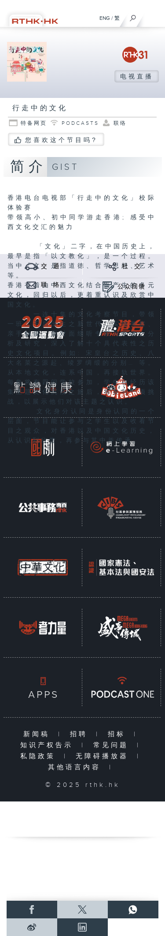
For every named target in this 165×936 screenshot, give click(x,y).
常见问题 (112, 745)
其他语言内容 (76, 767)
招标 (118, 734)
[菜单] (153, 16)
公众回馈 (131, 286)
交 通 (50, 266)
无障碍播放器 (104, 756)
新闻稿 (38, 734)
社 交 (131, 266)
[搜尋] (133, 16)
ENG (104, 18)
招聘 (81, 734)
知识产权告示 (48, 745)
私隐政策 (39, 756)
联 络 (50, 284)
